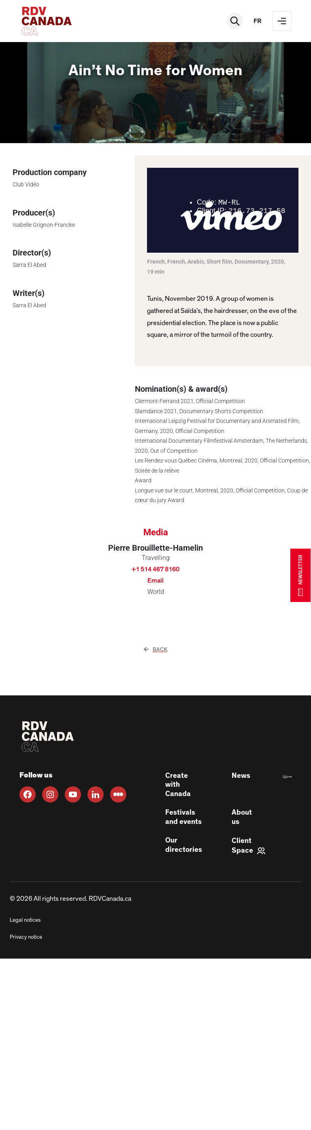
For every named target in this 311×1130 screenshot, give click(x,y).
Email (155, 580)
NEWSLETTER (300, 575)
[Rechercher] (235, 21)
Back (155, 650)
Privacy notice (26, 937)
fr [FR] (257, 21)
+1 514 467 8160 (155, 569)
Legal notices (25, 920)
